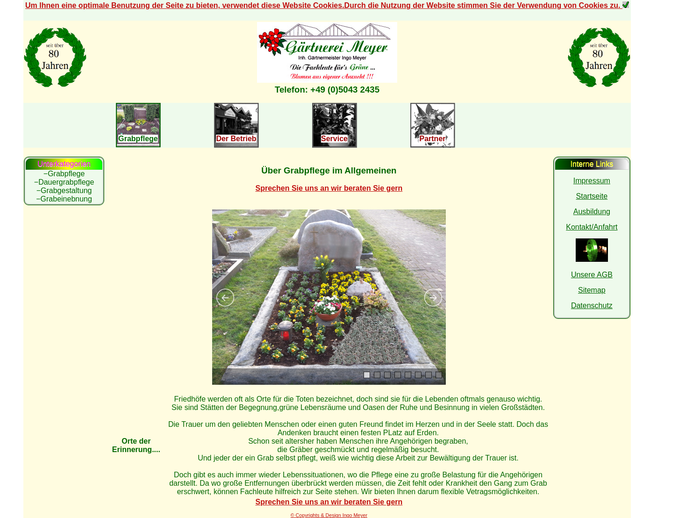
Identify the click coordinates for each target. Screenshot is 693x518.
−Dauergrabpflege (64, 182)
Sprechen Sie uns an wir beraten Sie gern (329, 188)
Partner (432, 139)
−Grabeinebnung (64, 199)
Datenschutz (592, 305)
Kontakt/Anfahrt (591, 227)
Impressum (591, 181)
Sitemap (592, 290)
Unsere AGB (592, 275)
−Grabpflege (64, 174)
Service (334, 139)
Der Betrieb (236, 139)
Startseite (592, 196)
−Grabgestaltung (64, 190)
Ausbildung (591, 212)
